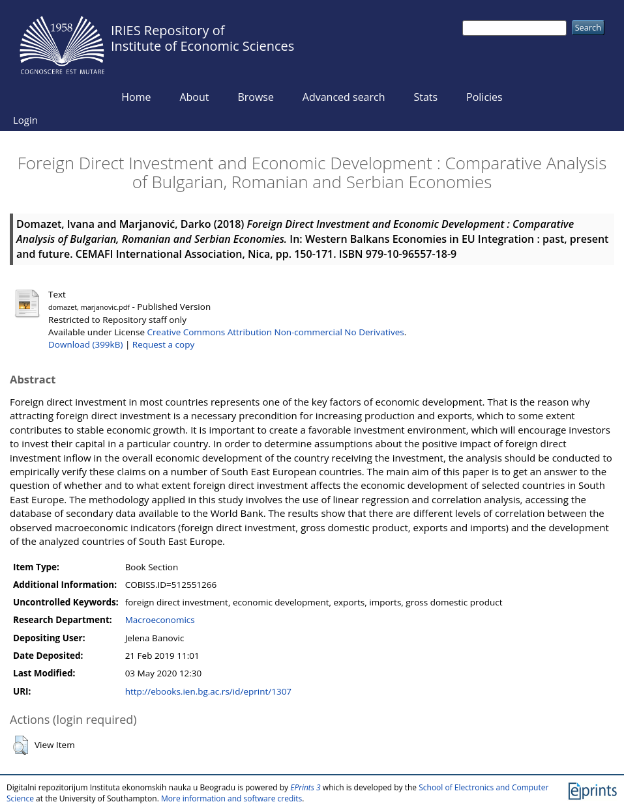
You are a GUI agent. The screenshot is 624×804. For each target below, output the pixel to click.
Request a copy (163, 344)
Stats (425, 97)
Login (25, 119)
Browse (255, 97)
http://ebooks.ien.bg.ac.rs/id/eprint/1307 (208, 691)
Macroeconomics (160, 620)
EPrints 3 (305, 787)
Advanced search (344, 97)
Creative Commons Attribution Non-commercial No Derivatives (275, 332)
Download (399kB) (85, 344)
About (194, 97)
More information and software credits (231, 798)
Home (136, 97)
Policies (484, 97)
